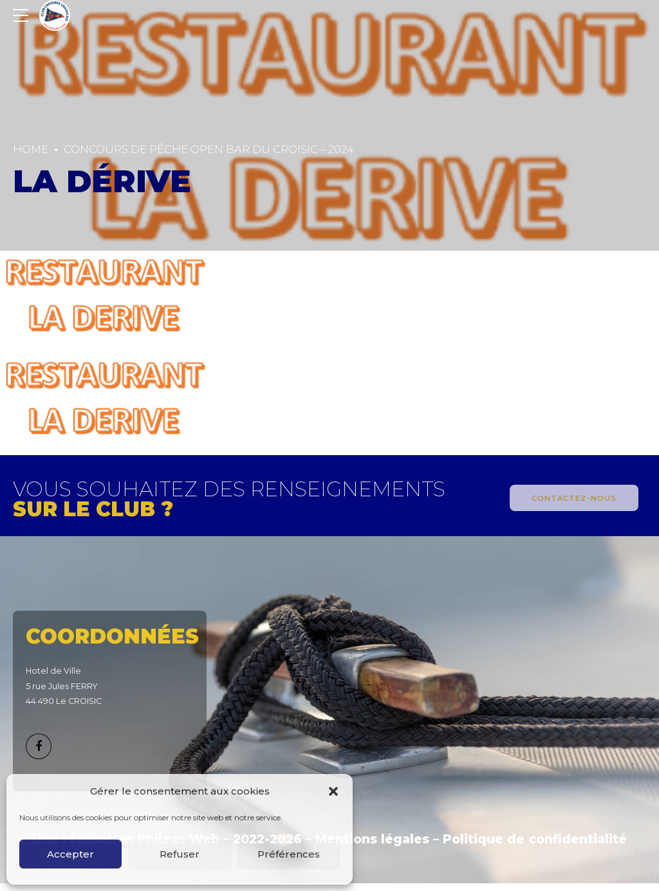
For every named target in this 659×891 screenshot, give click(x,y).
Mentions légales (372, 839)
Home (30, 149)
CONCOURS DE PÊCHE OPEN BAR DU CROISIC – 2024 (209, 149)
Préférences (288, 854)
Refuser (180, 854)
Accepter (70, 854)
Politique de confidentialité (535, 839)
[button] (333, 791)
